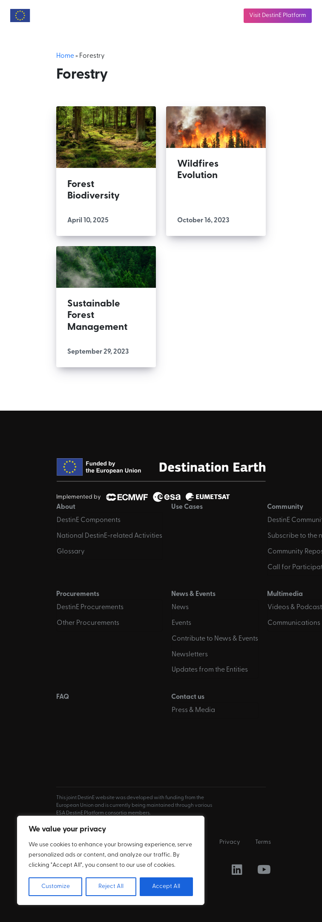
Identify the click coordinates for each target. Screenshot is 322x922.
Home (65, 56)
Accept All (166, 886)
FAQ (62, 697)
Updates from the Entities (210, 670)
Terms (263, 842)
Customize (55, 886)
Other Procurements (88, 623)
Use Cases (187, 507)
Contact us (187, 697)
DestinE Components (89, 520)
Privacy (229, 842)
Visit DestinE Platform (277, 15)
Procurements (77, 594)
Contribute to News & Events (215, 638)
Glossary (71, 551)
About (65, 507)
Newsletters (190, 654)
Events (181, 623)
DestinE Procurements (90, 607)
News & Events (193, 594)
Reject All (111, 886)
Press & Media (193, 710)
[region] (110, 860)
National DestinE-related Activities (109, 536)
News (180, 607)
